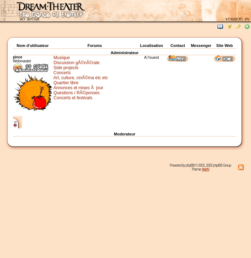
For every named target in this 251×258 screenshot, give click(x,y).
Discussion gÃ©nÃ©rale (76, 62)
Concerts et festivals (72, 97)
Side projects (65, 67)
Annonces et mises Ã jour (78, 87)
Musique (61, 57)
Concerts (62, 72)
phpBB (190, 165)
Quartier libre (65, 82)
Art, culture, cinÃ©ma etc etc (80, 77)
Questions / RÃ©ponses (76, 92)
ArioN (205, 169)
